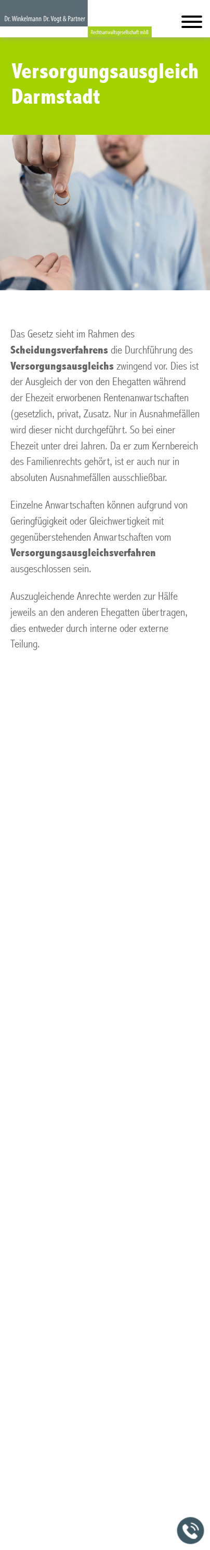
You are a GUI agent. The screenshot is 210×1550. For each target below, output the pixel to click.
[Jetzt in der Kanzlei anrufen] (190, 1530)
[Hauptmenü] (192, 24)
